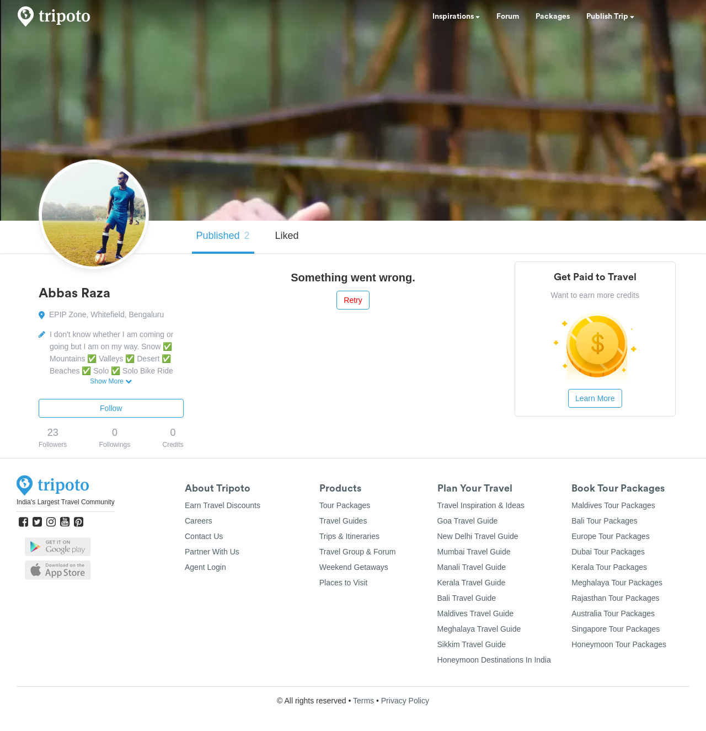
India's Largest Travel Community (66, 502)
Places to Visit (343, 582)
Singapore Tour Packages (615, 629)
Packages (553, 16)
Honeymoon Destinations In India (494, 659)
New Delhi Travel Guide (477, 536)
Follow (111, 408)
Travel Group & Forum (357, 551)
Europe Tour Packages (610, 536)
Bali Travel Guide (466, 598)
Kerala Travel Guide (471, 582)
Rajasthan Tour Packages (615, 598)
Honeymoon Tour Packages (618, 644)
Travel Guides (343, 520)
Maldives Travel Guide (475, 613)
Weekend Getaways (353, 567)
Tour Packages (345, 505)
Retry (353, 300)
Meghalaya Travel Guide (479, 629)
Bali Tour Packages (604, 520)
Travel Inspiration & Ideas (481, 505)
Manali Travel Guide (471, 567)
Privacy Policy (405, 700)
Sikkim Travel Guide (471, 644)
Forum (507, 16)
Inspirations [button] (456, 16)
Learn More (595, 398)
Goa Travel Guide (467, 520)
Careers (198, 520)
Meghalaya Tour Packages (616, 582)
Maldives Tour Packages (613, 505)
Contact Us (204, 536)
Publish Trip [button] (610, 16)
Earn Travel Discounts (222, 505)
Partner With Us (212, 551)
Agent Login (205, 567)
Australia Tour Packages (613, 613)
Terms (363, 700)
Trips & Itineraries (349, 536)
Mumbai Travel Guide (474, 551)
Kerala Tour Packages (609, 567)
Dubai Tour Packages (608, 551)
